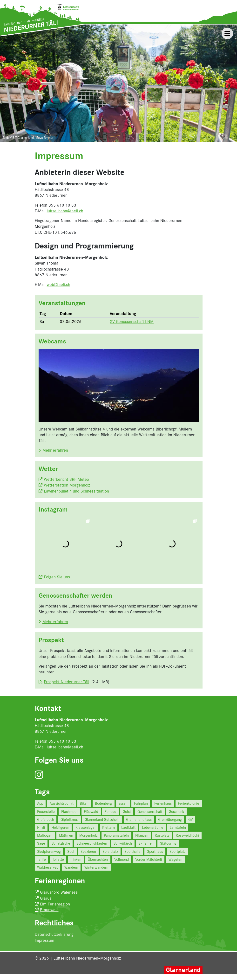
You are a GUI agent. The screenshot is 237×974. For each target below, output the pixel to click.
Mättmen (66, 835)
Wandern (71, 867)
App (40, 803)
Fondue (110, 811)
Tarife (41, 859)
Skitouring (168, 843)
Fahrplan (141, 803)
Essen (123, 803)
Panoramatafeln (116, 835)
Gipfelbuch (45, 819)
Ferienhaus (163, 803)
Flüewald (91, 811)
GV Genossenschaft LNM (132, 321)
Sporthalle (132, 851)
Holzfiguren (60, 827)
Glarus (45, 898)
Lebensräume (152, 827)
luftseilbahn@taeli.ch (65, 211)
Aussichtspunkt (62, 803)
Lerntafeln (178, 827)
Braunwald (49, 909)
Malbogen (45, 835)
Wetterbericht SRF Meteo (66, 479)
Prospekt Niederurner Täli (66, 681)
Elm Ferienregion (55, 904)
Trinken (75, 859)
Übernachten (98, 859)
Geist (127, 811)
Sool (70, 851)
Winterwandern (96, 867)
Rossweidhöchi (187, 835)
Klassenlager (85, 827)
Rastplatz (162, 835)
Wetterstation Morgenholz (67, 485)
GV (190, 819)
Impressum (44, 940)
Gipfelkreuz (69, 819)
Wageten (175, 859)
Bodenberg (103, 803)
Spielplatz (110, 851)
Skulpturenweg (49, 851)
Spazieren (88, 851)
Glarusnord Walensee (59, 892)
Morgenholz (88, 835)
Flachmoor (69, 811)
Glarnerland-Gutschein (102, 819)
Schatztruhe (61, 843)
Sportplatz (177, 851)
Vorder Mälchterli (148, 859)
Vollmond (121, 859)
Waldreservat (47, 867)
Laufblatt (128, 827)
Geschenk (176, 811)
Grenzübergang (170, 819)
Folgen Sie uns (57, 577)
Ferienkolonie (188, 803)
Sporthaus (155, 851)
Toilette (58, 859)
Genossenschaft (149, 811)
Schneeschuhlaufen (91, 843)
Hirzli (41, 827)
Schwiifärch (123, 843)
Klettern (108, 827)
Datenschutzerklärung (54, 934)
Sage (41, 843)
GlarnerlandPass (139, 819)
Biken (84, 803)
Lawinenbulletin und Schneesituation (76, 491)
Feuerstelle (46, 811)
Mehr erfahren (55, 450)
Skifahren (146, 843)
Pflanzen (141, 835)
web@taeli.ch (58, 284)
